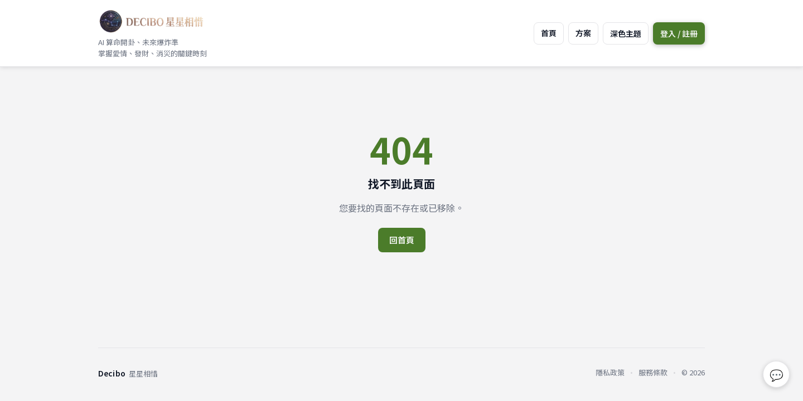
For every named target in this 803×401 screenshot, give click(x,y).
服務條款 (652, 372)
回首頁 (401, 240)
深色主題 (625, 33)
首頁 (549, 32)
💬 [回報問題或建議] (776, 374)
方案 (583, 32)
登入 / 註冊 (679, 33)
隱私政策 (610, 372)
